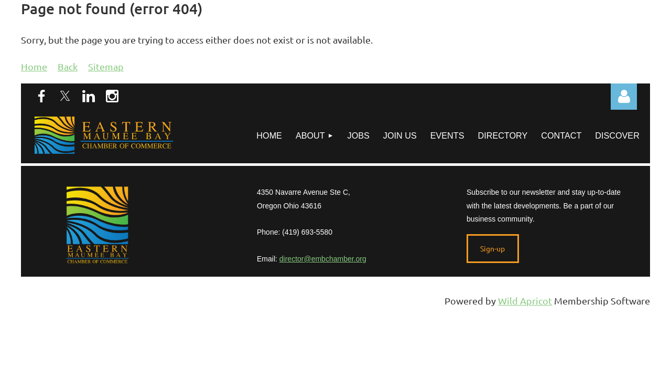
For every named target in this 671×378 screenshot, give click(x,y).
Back (68, 66)
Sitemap (106, 66)
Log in (624, 96)
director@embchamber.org (322, 259)
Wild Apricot (525, 300)
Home (34, 66)
